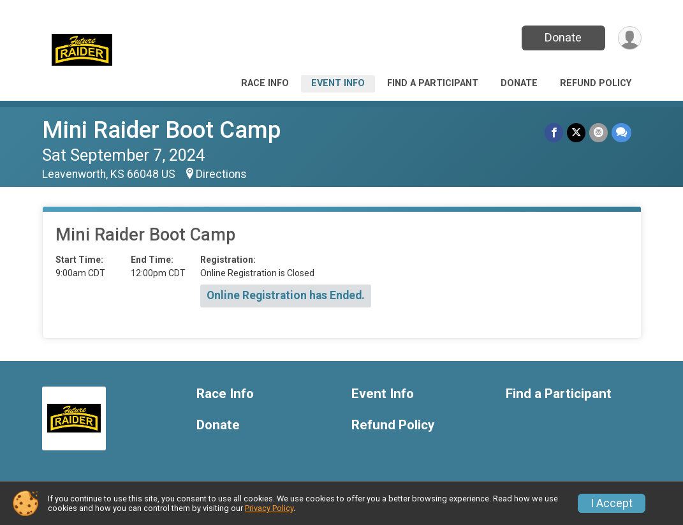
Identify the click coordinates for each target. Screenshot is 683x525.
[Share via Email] (598, 132)
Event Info (338, 83)
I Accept (612, 503)
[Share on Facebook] (554, 132)
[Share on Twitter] (576, 132)
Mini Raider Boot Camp (161, 130)
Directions (221, 174)
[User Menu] (630, 38)
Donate (563, 37)
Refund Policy (595, 83)
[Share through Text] (621, 132)
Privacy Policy (269, 508)
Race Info (265, 83)
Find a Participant (432, 83)
